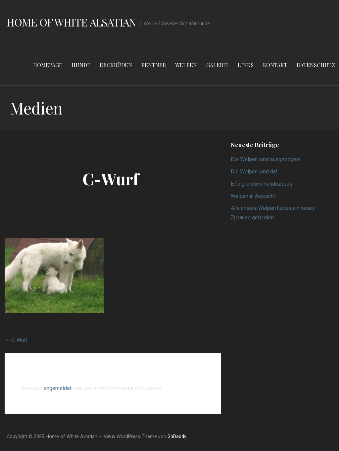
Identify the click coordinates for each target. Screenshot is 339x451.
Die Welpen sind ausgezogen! (266, 159)
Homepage (47, 65)
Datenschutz (316, 65)
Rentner (153, 65)
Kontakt (275, 65)
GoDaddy (177, 436)
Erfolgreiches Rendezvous (261, 184)
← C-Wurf (16, 340)
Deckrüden (116, 65)
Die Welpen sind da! (254, 171)
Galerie (217, 65)
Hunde (81, 65)
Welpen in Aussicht (253, 196)
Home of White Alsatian (71, 22)
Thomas (104, 196)
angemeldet (58, 388)
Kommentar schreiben (162, 196)
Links (246, 65)
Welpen (186, 65)
